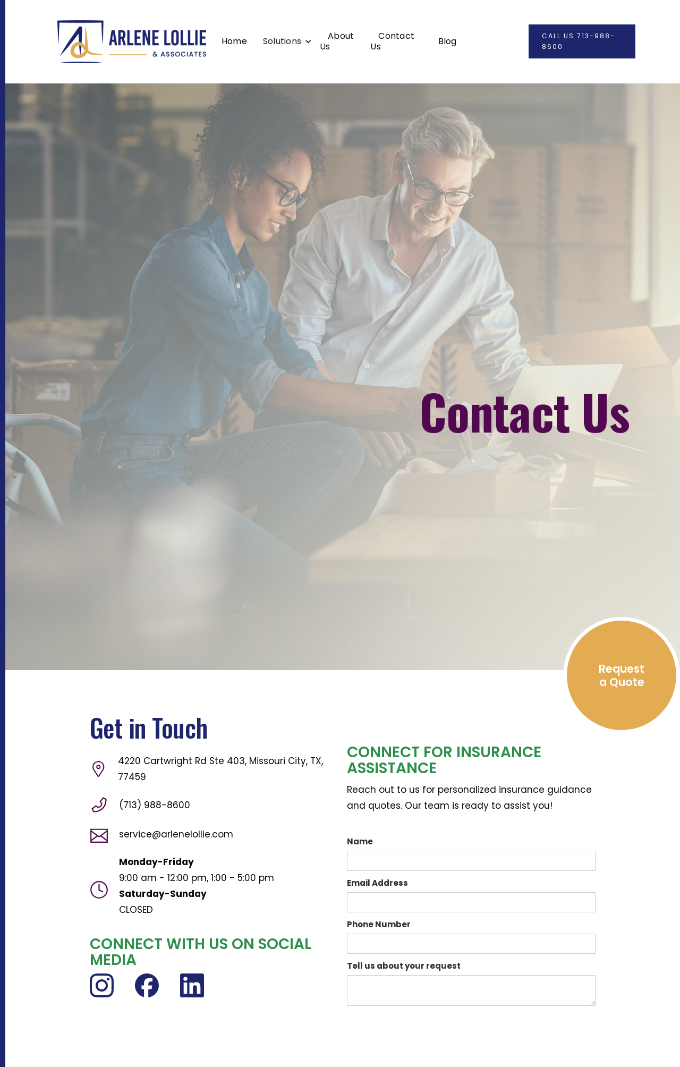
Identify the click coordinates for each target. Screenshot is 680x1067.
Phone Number (379, 924)
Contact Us (392, 41)
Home (234, 41)
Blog (447, 41)
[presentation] (427, 1032)
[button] (287, 41)
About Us (337, 41)
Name (360, 841)
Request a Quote (621, 675)
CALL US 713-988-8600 (578, 41)
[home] (132, 42)
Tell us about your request (404, 965)
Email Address (377, 882)
